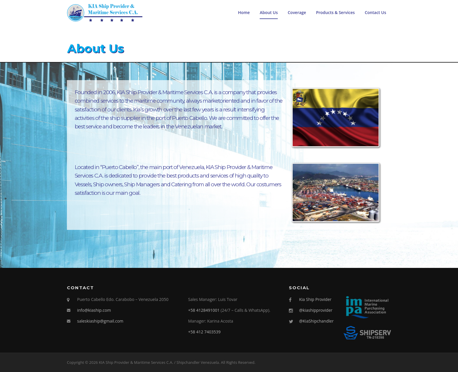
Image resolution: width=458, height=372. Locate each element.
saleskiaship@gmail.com (100, 321)
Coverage (297, 12)
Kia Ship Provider (315, 299)
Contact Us (375, 12)
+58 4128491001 (204, 310)
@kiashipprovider (315, 310)
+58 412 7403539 (204, 332)
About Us (269, 12)
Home (244, 12)
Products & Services (335, 12)
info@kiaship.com (94, 310)
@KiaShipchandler (316, 321)
